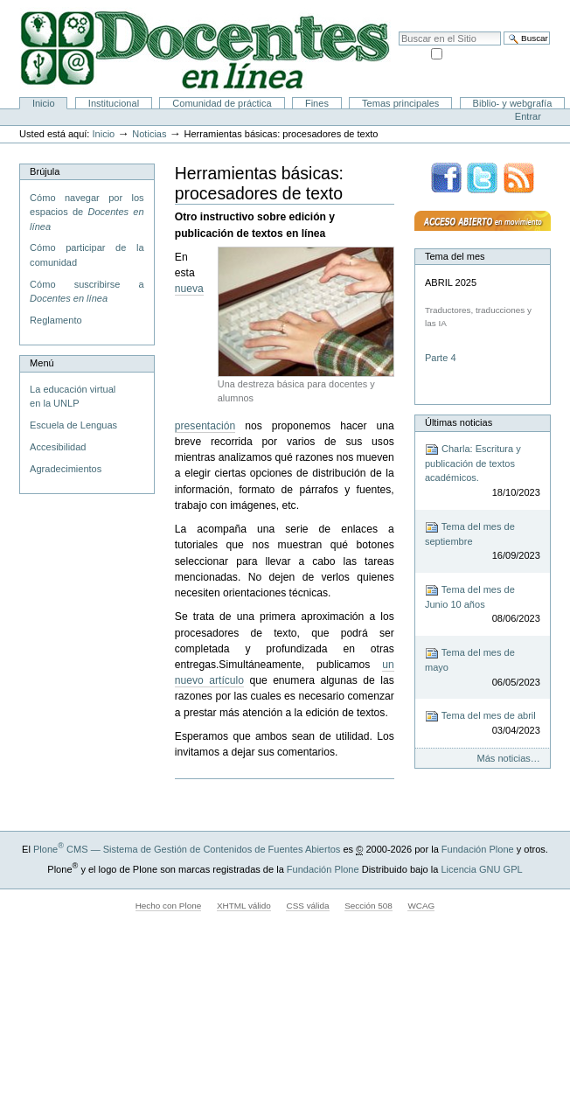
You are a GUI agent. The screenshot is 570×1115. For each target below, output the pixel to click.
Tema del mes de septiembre (482, 541)
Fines (317, 103)
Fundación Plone (477, 849)
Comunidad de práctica (221, 103)
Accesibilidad (518, 8)
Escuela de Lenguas (73, 425)
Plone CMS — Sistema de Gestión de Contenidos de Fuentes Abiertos (186, 849)
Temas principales (400, 103)
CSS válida (307, 905)
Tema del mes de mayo (482, 667)
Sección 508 (368, 905)
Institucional (113, 103)
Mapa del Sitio (452, 8)
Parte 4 (442, 357)
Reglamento (55, 320)
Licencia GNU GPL (481, 869)
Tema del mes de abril (482, 723)
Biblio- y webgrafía (513, 103)
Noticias (149, 134)
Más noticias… (508, 758)
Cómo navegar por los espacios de (86, 212)
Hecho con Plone (169, 905)
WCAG (420, 905)
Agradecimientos (65, 468)
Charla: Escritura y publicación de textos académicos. (482, 471)
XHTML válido (244, 905)
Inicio (43, 103)
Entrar (528, 116)
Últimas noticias (458, 422)
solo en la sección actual (497, 52)
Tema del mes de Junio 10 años (482, 604)
